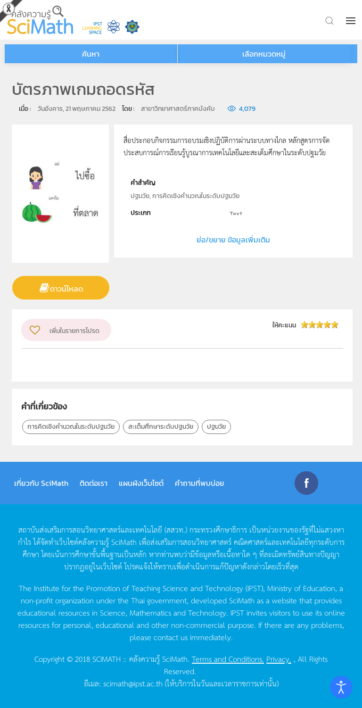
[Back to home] (40, 20)
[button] (351, 20)
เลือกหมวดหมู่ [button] (264, 53)
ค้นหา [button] (90, 53)
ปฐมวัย (216, 427)
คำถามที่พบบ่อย (199, 483)
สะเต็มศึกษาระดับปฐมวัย (160, 427)
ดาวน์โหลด (66, 288)
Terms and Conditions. (228, 658)
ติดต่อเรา (93, 483)
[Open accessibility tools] (341, 687)
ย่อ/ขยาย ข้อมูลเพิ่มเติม (233, 239)
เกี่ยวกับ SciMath (41, 483)
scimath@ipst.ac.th (133, 683)
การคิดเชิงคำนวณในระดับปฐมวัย (71, 427)
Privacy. (278, 658)
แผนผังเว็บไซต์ (141, 483)
